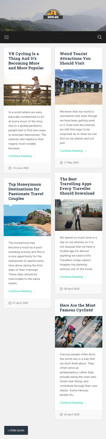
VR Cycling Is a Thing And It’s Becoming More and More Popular (26, 60)
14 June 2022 (21, 168)
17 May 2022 (71, 162)
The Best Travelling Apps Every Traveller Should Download (77, 186)
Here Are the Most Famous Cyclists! (77, 307)
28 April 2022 (71, 288)
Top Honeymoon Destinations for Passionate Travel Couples (25, 191)
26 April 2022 (71, 414)
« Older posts (16, 430)
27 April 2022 (20, 303)
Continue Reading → (21, 156)
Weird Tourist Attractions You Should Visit (75, 58)
